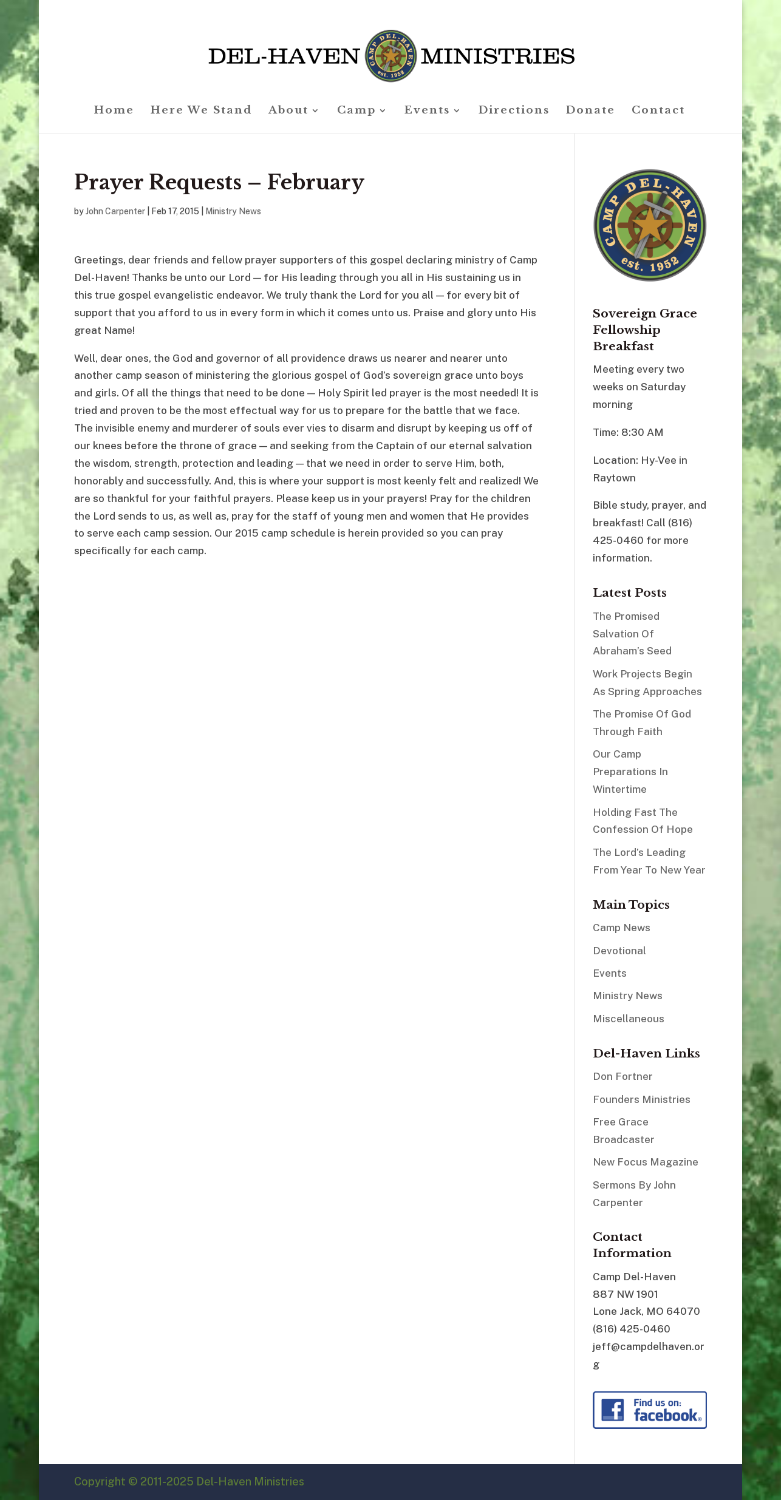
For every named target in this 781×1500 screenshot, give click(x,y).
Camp (356, 111)
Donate (590, 111)
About (288, 111)
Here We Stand (201, 111)
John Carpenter (115, 211)
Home (114, 111)
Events (427, 111)
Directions (514, 111)
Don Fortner (623, 1076)
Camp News (621, 927)
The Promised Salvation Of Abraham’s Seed (632, 633)
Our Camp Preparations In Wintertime (630, 771)
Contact (658, 111)
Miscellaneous (628, 1019)
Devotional (619, 951)
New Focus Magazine (645, 1162)
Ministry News (233, 211)
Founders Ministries (642, 1099)
